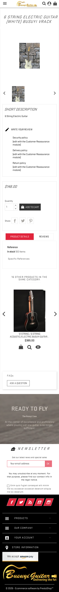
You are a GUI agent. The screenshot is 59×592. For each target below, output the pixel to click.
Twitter (25, 500)
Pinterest (31, 221)
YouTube (43, 500)
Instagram (52, 500)
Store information (25, 547)
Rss (34, 500)
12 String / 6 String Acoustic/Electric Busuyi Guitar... (29, 335)
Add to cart (32, 207)
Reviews (44, 236)
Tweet (23, 221)
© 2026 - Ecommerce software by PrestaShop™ (29, 588)
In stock (11, 251)
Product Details (19, 236)
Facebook (16, 500)
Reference (12, 247)
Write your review (18, 129)
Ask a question (18, 383)
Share (15, 221)
